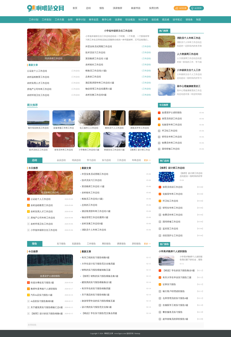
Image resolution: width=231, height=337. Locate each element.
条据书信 (135, 8)
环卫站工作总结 (169, 130)
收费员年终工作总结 (172, 143)
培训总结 (76, 160)
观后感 (165, 19)
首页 (75, 8)
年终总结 (136, 160)
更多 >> (147, 160)
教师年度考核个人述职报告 (44, 289)
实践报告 (76, 243)
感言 (31, 26)
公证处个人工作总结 (37, 71)
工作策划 (46, 19)
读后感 (155, 19)
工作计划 (33, 19)
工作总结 (121, 160)
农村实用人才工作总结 (38, 83)
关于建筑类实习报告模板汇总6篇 (47, 307)
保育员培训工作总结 (172, 118)
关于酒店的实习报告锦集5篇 (95, 294)
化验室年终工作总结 (172, 124)
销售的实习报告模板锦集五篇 (96, 270)
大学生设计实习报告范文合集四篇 (98, 264)
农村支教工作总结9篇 (96, 95)
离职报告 (106, 243)
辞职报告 (136, 243)
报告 (101, 8)
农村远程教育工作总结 (38, 77)
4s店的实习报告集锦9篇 (42, 301)
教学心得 (106, 19)
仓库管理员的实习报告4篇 (175, 298)
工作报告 (91, 243)
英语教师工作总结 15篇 (96, 58)
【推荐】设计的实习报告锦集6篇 (47, 313)
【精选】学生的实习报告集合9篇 (179, 270)
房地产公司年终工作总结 (39, 89)
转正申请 (143, 19)
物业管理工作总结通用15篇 (98, 89)
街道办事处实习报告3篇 (42, 282)
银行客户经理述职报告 (174, 291)
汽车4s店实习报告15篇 (41, 295)
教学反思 (93, 19)
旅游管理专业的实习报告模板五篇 (98, 301)
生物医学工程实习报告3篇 (175, 305)
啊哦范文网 (108, 333)
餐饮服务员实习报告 (173, 312)
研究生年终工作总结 (172, 137)
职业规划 (130, 19)
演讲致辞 (117, 8)
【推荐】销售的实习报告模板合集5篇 (100, 276)
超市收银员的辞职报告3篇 (175, 319)
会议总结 (61, 160)
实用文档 (154, 8)
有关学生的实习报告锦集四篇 (96, 288)
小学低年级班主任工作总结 (44, 230)
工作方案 (59, 19)
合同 (70, 19)
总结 (88, 8)
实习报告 (61, 243)
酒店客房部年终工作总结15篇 (99, 83)
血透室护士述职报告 (172, 112)
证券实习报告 (169, 284)
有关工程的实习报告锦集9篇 (95, 257)
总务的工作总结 (93, 77)
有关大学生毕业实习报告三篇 (177, 277)
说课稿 (118, 19)
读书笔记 (177, 19)
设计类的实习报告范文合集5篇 (97, 307)
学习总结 (91, 160)
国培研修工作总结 (171, 149)
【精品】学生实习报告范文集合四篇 (99, 313)
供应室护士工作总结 (173, 235)
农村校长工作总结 (94, 64)
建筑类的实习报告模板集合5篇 (97, 282)
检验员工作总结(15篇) (96, 70)
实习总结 (106, 160)
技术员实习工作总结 (95, 52)
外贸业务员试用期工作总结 (98, 46)
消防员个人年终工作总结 (94, 230)
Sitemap (137, 333)
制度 (198, 19)
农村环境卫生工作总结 (38, 95)
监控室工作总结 (170, 228)
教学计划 (80, 19)
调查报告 (121, 243)
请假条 (189, 19)
